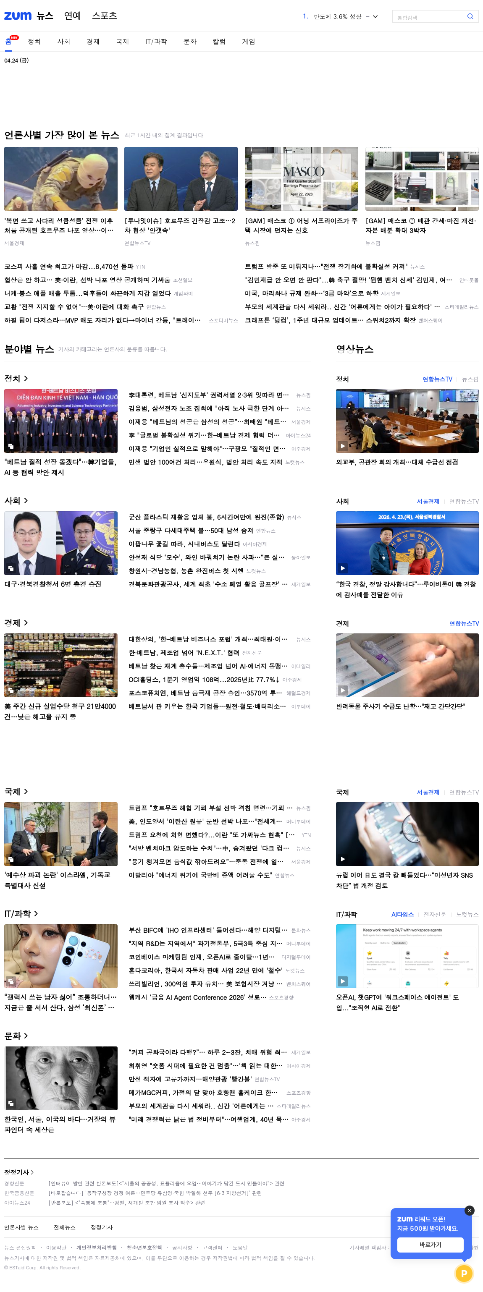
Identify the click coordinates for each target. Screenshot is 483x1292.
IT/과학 (156, 41)
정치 (34, 41)
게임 (248, 41)
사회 (64, 41)
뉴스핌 (252, 242)
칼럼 (219, 41)
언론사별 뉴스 (21, 1227)
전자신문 (434, 914)
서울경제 (14, 242)
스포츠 (104, 15)
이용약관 (56, 1247)
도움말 (240, 1247)
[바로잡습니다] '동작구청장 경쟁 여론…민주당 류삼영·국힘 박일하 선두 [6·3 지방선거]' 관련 (155, 1192)
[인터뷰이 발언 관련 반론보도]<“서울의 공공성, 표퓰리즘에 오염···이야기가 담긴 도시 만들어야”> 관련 (166, 1183)
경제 (93, 41)
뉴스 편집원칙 (20, 1247)
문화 (190, 41)
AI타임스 (402, 914)
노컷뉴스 (467, 914)
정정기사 (16, 1172)
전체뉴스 (65, 1227)
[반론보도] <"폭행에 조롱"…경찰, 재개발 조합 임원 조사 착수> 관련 (126, 1202)
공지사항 (182, 1247)
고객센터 (212, 1247)
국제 (122, 41)
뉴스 (45, 15)
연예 (72, 15)
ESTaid (16, 1267)
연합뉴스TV (137, 242)
